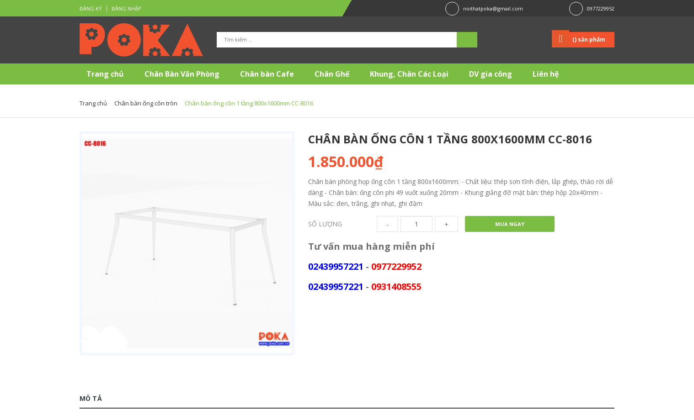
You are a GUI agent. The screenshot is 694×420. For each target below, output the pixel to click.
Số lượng (325, 224)
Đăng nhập (126, 8)
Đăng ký (91, 8)
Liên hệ (546, 74)
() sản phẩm (588, 39)
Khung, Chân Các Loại (409, 74)
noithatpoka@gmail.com (493, 8)
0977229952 (600, 8)
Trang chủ (105, 74)
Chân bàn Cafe (267, 74)
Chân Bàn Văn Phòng (181, 74)
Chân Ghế (332, 74)
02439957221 (335, 266)
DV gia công (490, 74)
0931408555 (396, 286)
